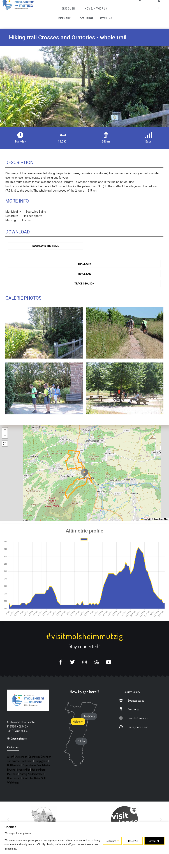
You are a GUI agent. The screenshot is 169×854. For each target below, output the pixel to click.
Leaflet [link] (145, 519)
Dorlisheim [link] (27, 761)
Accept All (154, 840)
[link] (68, 8)
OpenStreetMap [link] (161, 519)
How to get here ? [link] (84, 691)
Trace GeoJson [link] (84, 283)
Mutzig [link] (23, 774)
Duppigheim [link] (41, 761)
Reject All (133, 840)
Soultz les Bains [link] (31, 778)
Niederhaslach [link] (36, 774)
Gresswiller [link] (23, 769)
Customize (111, 840)
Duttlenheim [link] (14, 765)
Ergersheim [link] (29, 765)
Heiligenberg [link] (38, 769)
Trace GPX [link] (84, 263)
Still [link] (43, 778)
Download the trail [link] (45, 245)
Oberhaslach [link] (14, 778)
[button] (84, 473)
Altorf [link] (10, 756)
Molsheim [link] (12, 774)
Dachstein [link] (34, 756)
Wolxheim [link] (13, 782)
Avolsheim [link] (21, 756)
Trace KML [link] (84, 273)
